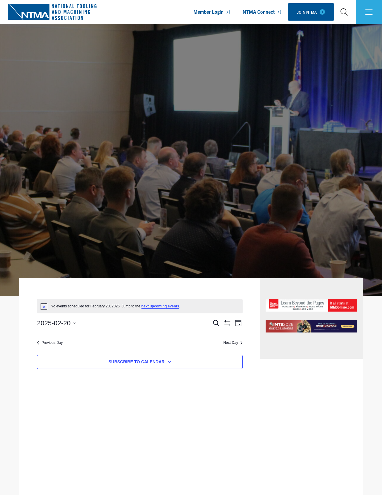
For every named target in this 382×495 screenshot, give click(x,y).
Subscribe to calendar (136, 361)
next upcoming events (160, 306)
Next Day (232, 343)
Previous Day (50, 343)
